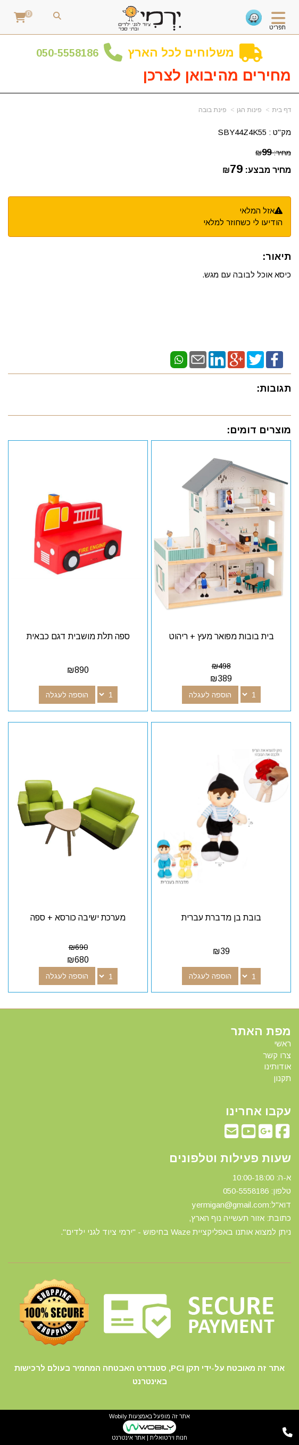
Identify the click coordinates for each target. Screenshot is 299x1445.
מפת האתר (261, 1031)
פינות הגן (249, 110)
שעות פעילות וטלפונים (230, 1158)
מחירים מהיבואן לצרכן (217, 75)
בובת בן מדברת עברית (221, 917)
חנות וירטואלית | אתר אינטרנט (149, 1437)
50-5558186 (70, 53)
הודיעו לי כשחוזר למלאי (243, 222)
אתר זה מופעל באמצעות (149, 1427)
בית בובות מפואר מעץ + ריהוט (221, 636)
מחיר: (273, 152)
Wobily (118, 1416)
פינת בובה (212, 110)
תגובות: (273, 388)
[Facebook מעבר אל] (282, 1134)
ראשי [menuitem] (282, 1043)
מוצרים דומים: (259, 430)
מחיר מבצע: (268, 169)
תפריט (277, 27)
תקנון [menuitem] (282, 1078)
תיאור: (276, 256)
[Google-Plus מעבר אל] (265, 1134)
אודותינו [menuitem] (277, 1066)
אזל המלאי (257, 210)
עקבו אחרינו (258, 1111)
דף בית (281, 110)
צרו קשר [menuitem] (277, 1055)
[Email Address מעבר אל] (231, 1134)
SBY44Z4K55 (242, 132)
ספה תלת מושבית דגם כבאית (78, 636)
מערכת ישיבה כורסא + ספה (78, 917)
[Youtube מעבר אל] (248, 1134)
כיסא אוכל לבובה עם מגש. (246, 274)
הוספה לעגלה (210, 694)
